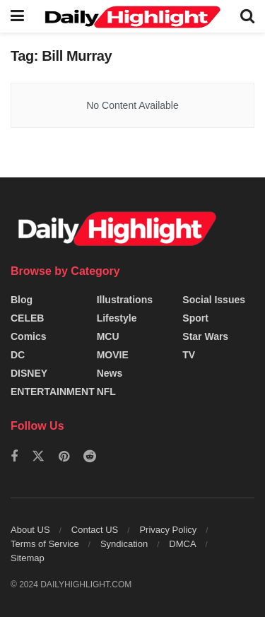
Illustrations (125, 299)
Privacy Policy (167, 529)
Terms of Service (45, 544)
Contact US (94, 529)
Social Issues (213, 299)
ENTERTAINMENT (53, 391)
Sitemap (28, 558)
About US (30, 529)
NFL (106, 391)
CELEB (27, 318)
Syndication (124, 544)
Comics (29, 336)
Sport (195, 318)
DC (18, 354)
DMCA (182, 544)
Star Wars (205, 336)
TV (188, 354)
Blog (22, 299)
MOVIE (113, 354)
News (110, 373)
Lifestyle (117, 318)
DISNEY (29, 373)
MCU (108, 336)
